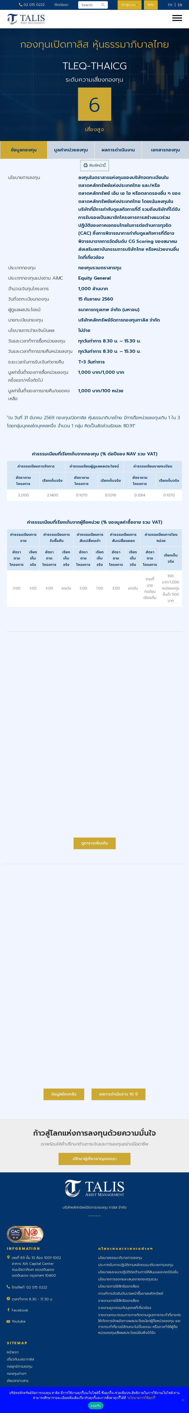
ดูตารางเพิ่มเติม (94, 843)
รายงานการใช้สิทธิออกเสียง (118, 1300)
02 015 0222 (31, 4)
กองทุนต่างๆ (16, 1373)
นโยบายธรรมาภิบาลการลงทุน (120, 1257)
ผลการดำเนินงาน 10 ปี (118, 1094)
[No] (182, 1399)
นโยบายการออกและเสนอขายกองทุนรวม (128, 1279)
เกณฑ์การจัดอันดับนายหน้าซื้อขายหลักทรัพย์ (130, 1293)
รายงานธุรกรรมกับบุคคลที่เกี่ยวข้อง (124, 1307)
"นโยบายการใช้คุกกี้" (141, 1398)
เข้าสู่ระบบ (129, 4)
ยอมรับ (96, 1406)
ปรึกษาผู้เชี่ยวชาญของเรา (95, 1159)
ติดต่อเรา (61, 4)
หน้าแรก (12, 1352)
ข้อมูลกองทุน (24, 149)
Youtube (19, 1321)
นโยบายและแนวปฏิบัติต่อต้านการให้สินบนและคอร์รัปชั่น (138, 1272)
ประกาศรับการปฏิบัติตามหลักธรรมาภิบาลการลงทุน (135, 1265)
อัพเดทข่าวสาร (18, 1380)
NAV (150, 4)
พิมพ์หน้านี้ (95, 165)
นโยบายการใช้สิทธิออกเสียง (118, 1286)
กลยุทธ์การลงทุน (19, 1366)
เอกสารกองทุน (165, 149)
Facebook (20, 1310)
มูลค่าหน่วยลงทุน (71, 149)
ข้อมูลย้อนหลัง (64, 1094)
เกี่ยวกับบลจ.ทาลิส (20, 1359)
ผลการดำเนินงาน (118, 149)
